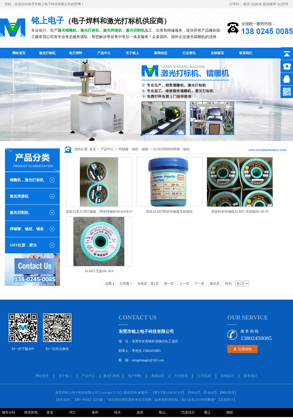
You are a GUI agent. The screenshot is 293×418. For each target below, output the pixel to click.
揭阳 (229, 412)
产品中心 (104, 53)
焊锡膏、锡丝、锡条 (27, 229)
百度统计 (226, 399)
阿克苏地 (31, 412)
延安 (50, 412)
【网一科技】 (83, 399)
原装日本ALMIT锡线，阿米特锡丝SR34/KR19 (99, 211)
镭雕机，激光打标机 (27, 180)
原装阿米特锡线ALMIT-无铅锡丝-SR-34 (239, 211)
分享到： (236, 4)
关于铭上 (132, 53)
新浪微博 (270, 4)
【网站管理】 (228, 392)
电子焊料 (75, 53)
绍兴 (117, 412)
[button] (141, 134)
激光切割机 (19, 213)
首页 (93, 149)
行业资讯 (189, 53)
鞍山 (162, 412)
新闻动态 (160, 53)
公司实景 (204, 376)
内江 (72, 412)
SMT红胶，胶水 (23, 245)
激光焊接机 (19, 196)
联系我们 (245, 53)
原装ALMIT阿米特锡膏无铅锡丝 (169, 211)
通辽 (207, 412)
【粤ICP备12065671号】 (168, 392)
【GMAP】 (210, 392)
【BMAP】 (194, 392)
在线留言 (217, 53)
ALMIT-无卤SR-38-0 (98, 271)
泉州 (95, 412)
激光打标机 (47, 53)
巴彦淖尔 (188, 412)
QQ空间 (282, 4)
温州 (140, 412)
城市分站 (8, 412)
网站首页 (19, 53)
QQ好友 (257, 4)
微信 (247, 4)
